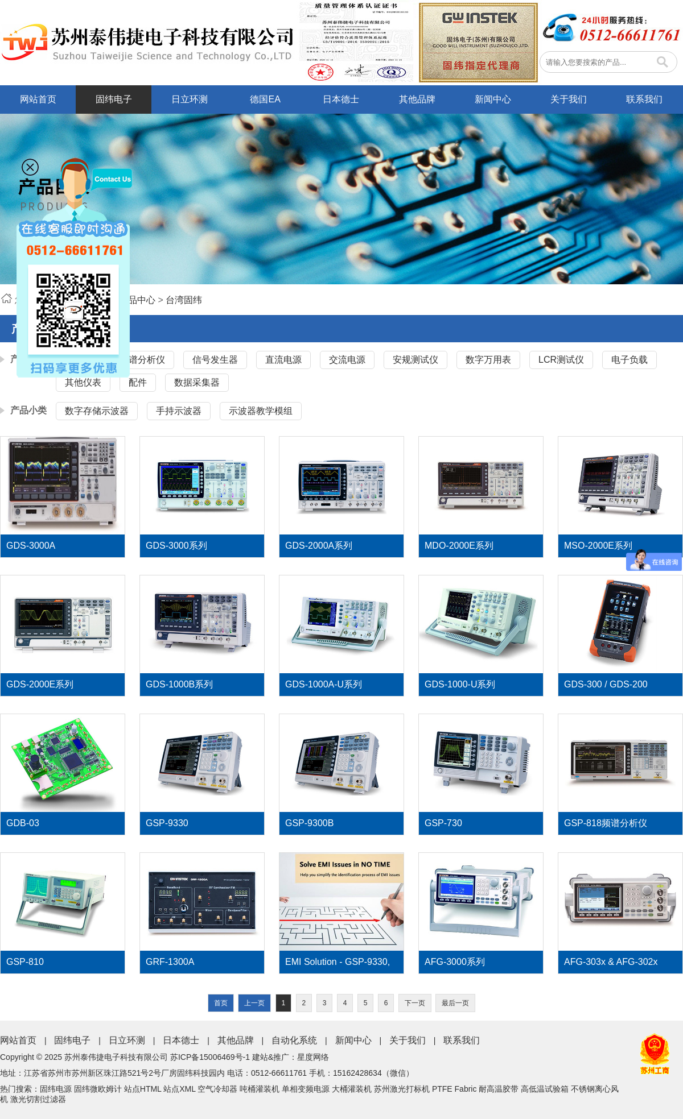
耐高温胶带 (499, 1088)
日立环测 (189, 99)
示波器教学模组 (261, 411)
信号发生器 (215, 359)
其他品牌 (417, 99)
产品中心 (137, 300)
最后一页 (455, 1003)
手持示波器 (178, 411)
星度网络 (313, 1057)
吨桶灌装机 (259, 1088)
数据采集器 (197, 382)
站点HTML (143, 1088)
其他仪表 (83, 382)
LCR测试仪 (561, 359)
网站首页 (38, 99)
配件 (138, 382)
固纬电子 (114, 99)
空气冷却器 (217, 1088)
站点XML (179, 1088)
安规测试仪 (415, 359)
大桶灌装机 (352, 1088)
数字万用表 (488, 359)
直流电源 (283, 359)
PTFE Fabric (454, 1088)
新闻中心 (493, 99)
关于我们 (568, 99)
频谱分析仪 (142, 359)
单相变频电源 (306, 1088)
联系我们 (644, 99)
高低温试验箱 (545, 1088)
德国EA (265, 99)
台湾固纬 (184, 300)
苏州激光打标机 (402, 1088)
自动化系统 (294, 1040)
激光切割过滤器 (38, 1099)
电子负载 (629, 359)
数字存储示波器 (97, 411)
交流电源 (347, 359)
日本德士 (341, 99)
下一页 (415, 1003)
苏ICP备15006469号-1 (210, 1057)
